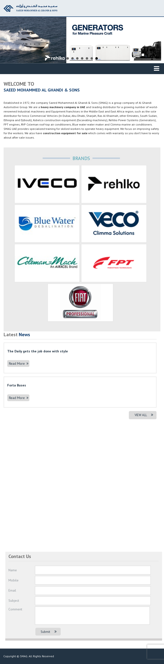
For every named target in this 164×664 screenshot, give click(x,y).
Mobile (13, 580)
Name (12, 570)
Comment (15, 609)
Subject (13, 600)
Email (12, 590)
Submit (49, 631)
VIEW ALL (144, 415)
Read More (18, 363)
